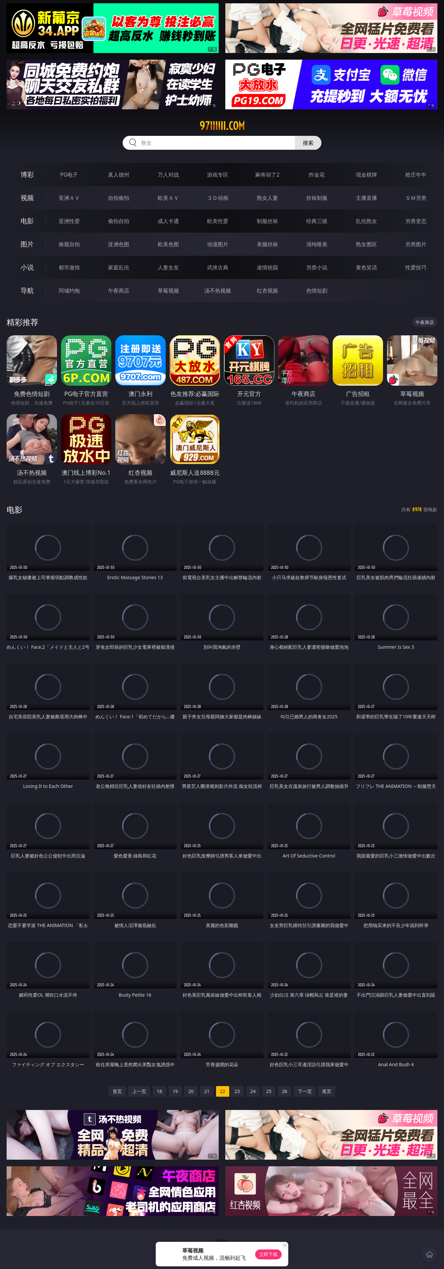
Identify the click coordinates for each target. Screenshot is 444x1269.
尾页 (326, 1091)
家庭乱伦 (118, 267)
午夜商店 (118, 290)
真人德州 (118, 174)
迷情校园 (267, 267)
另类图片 (415, 244)
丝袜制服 (316, 197)
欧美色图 (168, 244)
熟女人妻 (267, 197)
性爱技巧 (415, 267)
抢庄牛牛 (415, 174)
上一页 (139, 1091)
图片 (27, 244)
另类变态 (415, 221)
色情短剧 (316, 290)
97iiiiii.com (222, 126)
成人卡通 (168, 221)
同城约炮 (69, 290)
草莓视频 (168, 290)
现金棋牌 (366, 174)
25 (268, 1091)
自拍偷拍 (118, 197)
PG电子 (69, 174)
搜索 (308, 142)
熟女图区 (366, 244)
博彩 (27, 174)
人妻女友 (168, 267)
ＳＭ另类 (415, 197)
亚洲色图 (118, 244)
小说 (27, 267)
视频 (27, 197)
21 (206, 1091)
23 (237, 1091)
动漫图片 (217, 244)
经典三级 (316, 221)
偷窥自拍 (69, 244)
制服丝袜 (267, 221)
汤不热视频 (217, 290)
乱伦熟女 (366, 221)
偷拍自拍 (118, 221)
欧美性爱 (217, 221)
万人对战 (168, 174)
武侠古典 (217, 267)
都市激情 (69, 267)
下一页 (305, 1091)
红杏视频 (267, 290)
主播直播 (366, 197)
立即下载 (268, 1254)
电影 (27, 220)
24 (253, 1091)
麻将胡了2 (267, 174)
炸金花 (317, 174)
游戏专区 (217, 174)
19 (175, 1091)
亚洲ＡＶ (69, 197)
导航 (27, 290)
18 (159, 1091)
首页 (117, 1091)
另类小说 (316, 267)
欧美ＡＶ (168, 197)
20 (191, 1091)
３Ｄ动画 (217, 197)
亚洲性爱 (69, 221)
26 (284, 1091)
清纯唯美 (316, 244)
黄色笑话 (366, 267)
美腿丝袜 (267, 244)
